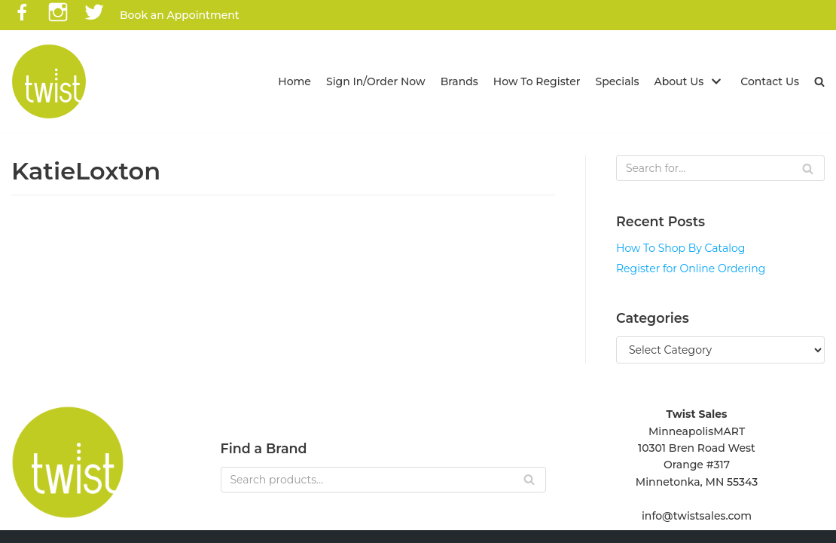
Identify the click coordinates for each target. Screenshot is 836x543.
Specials (617, 81)
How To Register (537, 81)
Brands (459, 81)
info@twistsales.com (697, 516)
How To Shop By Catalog (680, 248)
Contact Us (769, 81)
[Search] (720, 168)
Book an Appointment (180, 15)
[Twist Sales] (49, 81)
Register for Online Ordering (690, 268)
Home (294, 81)
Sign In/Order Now (376, 81)
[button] (819, 81)
